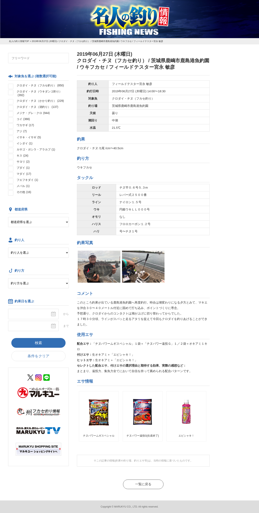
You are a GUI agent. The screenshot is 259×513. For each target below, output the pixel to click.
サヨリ (23, 161)
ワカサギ (25, 125)
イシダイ (24, 143)
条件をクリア (38, 356)
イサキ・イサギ (29, 137)
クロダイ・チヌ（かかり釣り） (40, 100)
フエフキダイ (27, 179)
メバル (23, 186)
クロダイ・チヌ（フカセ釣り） (40, 85)
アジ (22, 131)
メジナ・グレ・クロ (33, 113)
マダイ (24, 173)
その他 (24, 192)
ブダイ (23, 167)
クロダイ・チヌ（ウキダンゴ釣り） (39, 93)
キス (22, 155)
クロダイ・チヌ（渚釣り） (37, 106)
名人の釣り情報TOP (19, 41)
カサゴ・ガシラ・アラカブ (36, 149)
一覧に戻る (143, 484)
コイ (23, 119)
